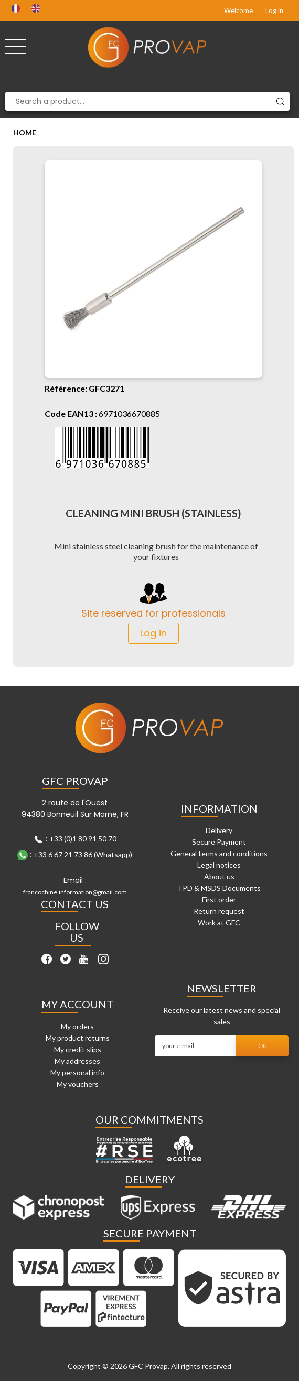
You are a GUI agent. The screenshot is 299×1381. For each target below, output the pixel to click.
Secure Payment (219, 841)
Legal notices (219, 864)
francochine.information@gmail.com (75, 892)
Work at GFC (219, 922)
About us (219, 876)
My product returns (78, 1037)
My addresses (77, 1060)
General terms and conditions (219, 853)
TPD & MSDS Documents (219, 887)
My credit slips (77, 1049)
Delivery (219, 830)
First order (219, 899)
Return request (219, 911)
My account (77, 1004)
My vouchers (78, 1084)
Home (24, 132)
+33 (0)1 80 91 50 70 (82, 838)
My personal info (77, 1072)
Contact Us (75, 904)
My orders (77, 1026)
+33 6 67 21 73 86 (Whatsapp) (83, 854)
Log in (274, 10)
